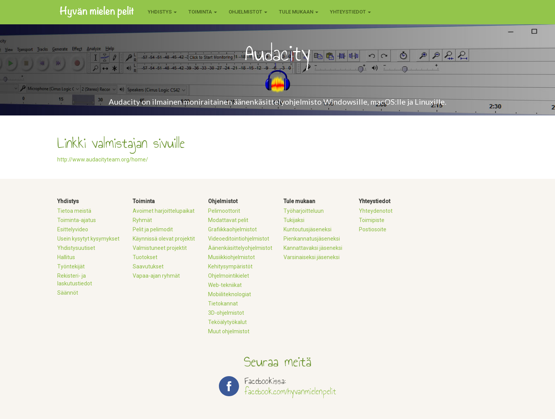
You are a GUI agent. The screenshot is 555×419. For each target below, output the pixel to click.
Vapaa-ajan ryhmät (156, 276)
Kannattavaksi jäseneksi (312, 248)
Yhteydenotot (376, 211)
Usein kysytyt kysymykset (88, 239)
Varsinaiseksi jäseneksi (311, 257)
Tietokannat (223, 303)
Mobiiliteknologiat (229, 294)
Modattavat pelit (228, 220)
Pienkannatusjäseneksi (311, 239)
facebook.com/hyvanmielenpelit (290, 391)
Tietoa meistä (74, 211)
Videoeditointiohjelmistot (238, 239)
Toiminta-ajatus (76, 220)
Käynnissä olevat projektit (164, 239)
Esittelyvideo (72, 229)
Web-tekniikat (225, 285)
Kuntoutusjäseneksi (307, 229)
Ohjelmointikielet (228, 276)
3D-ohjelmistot (226, 313)
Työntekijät (71, 266)
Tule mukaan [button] (298, 12)
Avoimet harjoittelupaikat (164, 211)
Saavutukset (148, 266)
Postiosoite (372, 229)
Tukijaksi (293, 220)
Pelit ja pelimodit (153, 229)
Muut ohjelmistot (228, 331)
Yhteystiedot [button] (350, 12)
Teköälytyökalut (227, 322)
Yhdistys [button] (162, 12)
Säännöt (67, 293)
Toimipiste (371, 220)
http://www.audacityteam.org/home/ (102, 159)
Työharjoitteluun (303, 211)
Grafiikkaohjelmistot (232, 229)
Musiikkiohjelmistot (231, 257)
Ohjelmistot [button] (248, 12)
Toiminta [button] (202, 12)
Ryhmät (142, 220)
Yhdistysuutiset (76, 248)
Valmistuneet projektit (160, 248)
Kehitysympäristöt (230, 266)
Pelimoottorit (224, 211)
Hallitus (66, 257)
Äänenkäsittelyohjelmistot (240, 248)
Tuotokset (145, 257)
